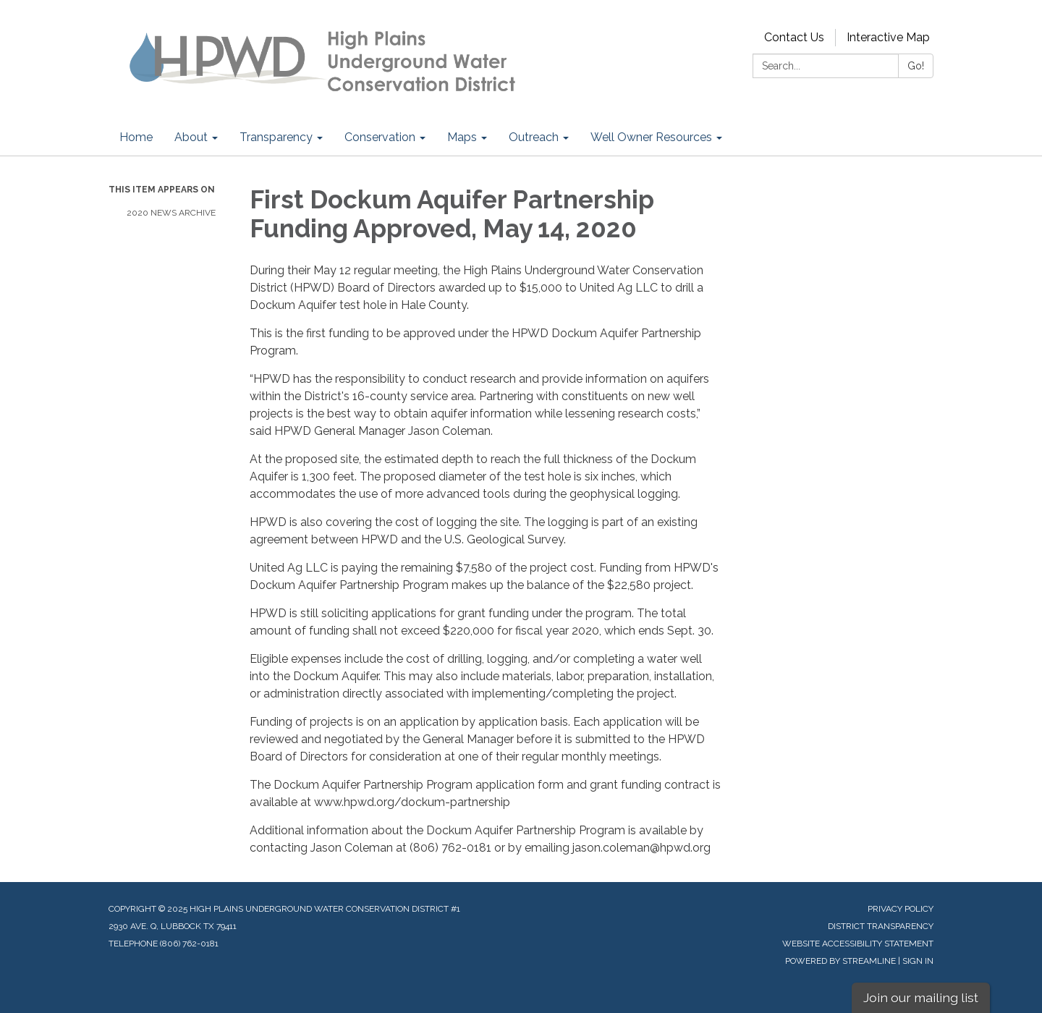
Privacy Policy (900, 909)
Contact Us (794, 37)
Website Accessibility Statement (857, 943)
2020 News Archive (171, 213)
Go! (915, 66)
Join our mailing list (920, 997)
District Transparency (880, 926)
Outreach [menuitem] (534, 137)
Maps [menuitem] (462, 137)
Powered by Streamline (840, 961)
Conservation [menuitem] (379, 137)
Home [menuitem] (136, 137)
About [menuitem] (191, 137)
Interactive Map (888, 37)
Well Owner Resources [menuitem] (651, 137)
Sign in (917, 961)
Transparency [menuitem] (276, 137)
